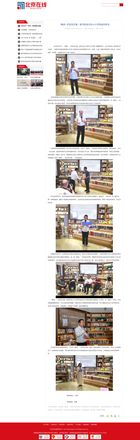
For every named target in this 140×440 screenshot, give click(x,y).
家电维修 (99, 16)
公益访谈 (89, 13)
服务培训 (79, 16)
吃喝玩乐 (60, 13)
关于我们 (46, 424)
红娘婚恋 (118, 13)
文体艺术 (50, 13)
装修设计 (109, 16)
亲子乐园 (70, 13)
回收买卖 (70, 16)
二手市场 (109, 13)
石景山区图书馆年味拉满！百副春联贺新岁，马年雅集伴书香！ (36, 88)
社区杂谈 (40, 13)
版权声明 (70, 424)
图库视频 (99, 13)
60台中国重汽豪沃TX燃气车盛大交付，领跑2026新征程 (36, 77)
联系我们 (62, 424)
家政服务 (60, 16)
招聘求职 (40, 16)
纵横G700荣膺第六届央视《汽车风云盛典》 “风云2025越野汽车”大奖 (23, 88)
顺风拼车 (31, 16)
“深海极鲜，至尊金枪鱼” (28, 30)
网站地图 (94, 424)
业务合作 (54, 424)
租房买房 (50, 16)
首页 (21, 15)
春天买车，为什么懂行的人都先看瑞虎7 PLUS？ (23, 77)
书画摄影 (118, 16)
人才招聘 (78, 424)
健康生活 (79, 13)
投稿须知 (86, 424)
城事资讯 (31, 13)
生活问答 (89, 16)
